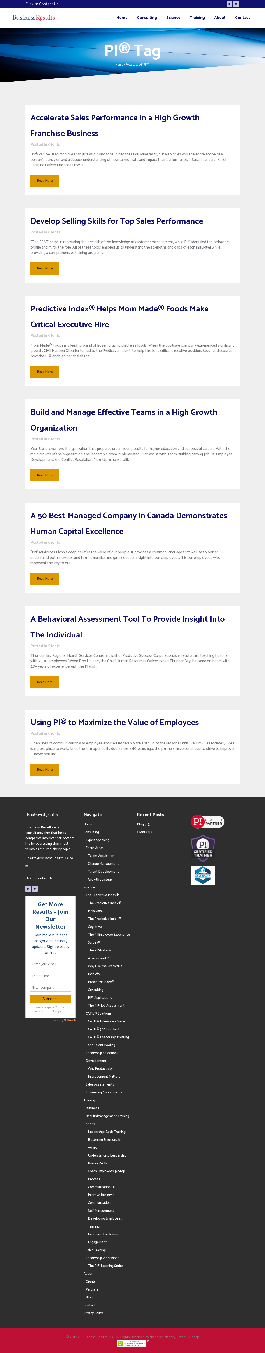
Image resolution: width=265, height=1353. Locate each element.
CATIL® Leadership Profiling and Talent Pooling (108, 1041)
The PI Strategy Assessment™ (99, 954)
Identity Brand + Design (182, 1337)
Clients (54, 144)
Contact (89, 1305)
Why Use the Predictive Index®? (105, 970)
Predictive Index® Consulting (101, 986)
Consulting (91, 832)
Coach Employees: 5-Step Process (106, 1175)
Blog (89, 1297)
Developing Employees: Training (105, 1222)
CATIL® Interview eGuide (106, 1021)
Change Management (103, 864)
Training (89, 1100)
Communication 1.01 (102, 1187)
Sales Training (96, 1250)
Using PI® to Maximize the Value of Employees (114, 722)
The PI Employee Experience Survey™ (109, 938)
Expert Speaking (97, 840)
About (88, 1274)
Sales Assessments (100, 1084)
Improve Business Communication (101, 1199)
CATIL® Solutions (99, 1013)
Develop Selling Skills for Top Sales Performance (116, 221)
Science (89, 887)
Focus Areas (95, 848)
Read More (45, 181)
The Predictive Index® (102, 895)
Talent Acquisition (101, 856)
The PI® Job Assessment (106, 1005)
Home (119, 64)
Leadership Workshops (102, 1258)
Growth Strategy (100, 879)
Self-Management (101, 1211)
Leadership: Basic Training (107, 1132)
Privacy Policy (93, 1313)
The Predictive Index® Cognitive (104, 923)
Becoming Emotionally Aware (104, 1143)
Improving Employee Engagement (103, 1238)
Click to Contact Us (38, 878)
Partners (92, 1289)
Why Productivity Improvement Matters (104, 1072)
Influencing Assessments (104, 1092)
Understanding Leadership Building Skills (107, 1159)
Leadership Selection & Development (103, 1057)
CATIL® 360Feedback (104, 1029)
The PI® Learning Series (105, 1266)
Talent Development (103, 871)
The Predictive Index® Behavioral (104, 907)
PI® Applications (100, 998)
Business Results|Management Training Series (107, 1116)
